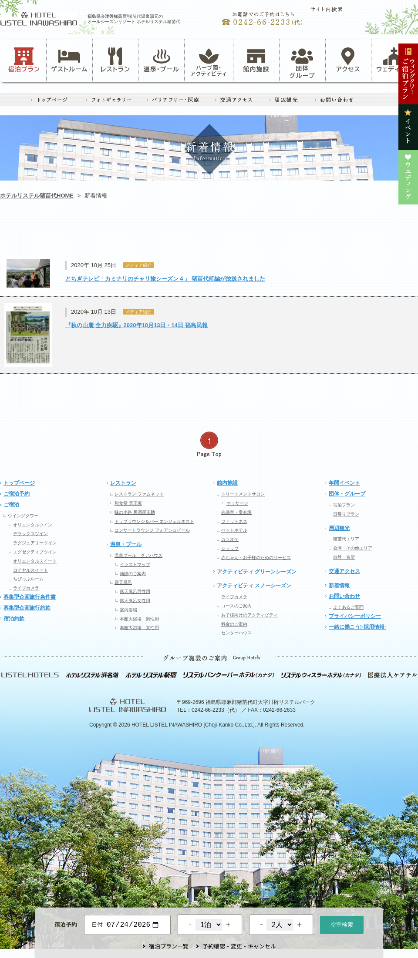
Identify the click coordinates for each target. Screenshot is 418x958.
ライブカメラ (26, 588)
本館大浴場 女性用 (139, 627)
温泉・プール (161, 60)
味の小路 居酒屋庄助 (135, 512)
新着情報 (339, 586)
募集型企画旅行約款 (27, 608)
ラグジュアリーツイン (35, 542)
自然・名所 (344, 557)
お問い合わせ (344, 596)
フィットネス (234, 521)
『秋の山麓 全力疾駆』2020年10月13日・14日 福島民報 (136, 325)
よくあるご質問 (348, 607)
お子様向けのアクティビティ (249, 615)
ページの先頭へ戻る (209, 444)
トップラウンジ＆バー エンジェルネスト (154, 521)
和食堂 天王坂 (128, 503)
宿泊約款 (13, 619)
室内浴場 (128, 609)
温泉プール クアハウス (138, 555)
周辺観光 (339, 528)
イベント (292, 233)
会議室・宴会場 (236, 512)
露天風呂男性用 (135, 591)
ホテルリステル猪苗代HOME (37, 195)
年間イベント (344, 483)
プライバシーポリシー (355, 616)
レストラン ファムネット (139, 494)
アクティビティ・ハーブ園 (125, 233)
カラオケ (230, 539)
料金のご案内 (234, 624)
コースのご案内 (236, 605)
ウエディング (376, 233)
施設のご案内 (133, 573)
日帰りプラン (346, 514)
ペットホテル (234, 530)
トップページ (19, 483)
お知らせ (42, 233)
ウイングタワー (23, 515)
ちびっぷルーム (28, 578)
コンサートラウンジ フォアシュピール (152, 530)
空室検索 (341, 924)
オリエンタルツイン (32, 525)
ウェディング (394, 60)
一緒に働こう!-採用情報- (357, 627)
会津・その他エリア (352, 548)
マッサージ (237, 503)
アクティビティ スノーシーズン (254, 586)
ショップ (230, 548)
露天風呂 (123, 582)
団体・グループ (347, 494)
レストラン (115, 60)
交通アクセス (344, 571)
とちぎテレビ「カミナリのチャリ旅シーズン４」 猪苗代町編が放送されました (165, 278)
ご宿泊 (11, 505)
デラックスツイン (30, 533)
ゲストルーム (69, 60)
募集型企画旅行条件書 (29, 597)
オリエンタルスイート (35, 561)
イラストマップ (135, 564)
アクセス (348, 60)
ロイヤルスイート (30, 570)
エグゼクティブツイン (35, 551)
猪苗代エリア (346, 538)
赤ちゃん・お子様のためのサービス (256, 557)
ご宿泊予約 (16, 494)
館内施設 (256, 60)
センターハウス (236, 632)
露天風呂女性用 (135, 600)
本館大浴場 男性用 (139, 618)
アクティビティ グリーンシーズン (257, 572)
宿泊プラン (24, 60)
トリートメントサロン (243, 494)
